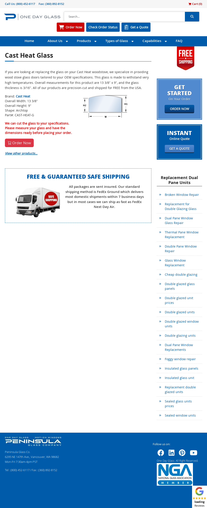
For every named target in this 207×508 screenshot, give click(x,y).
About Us (55, 40)
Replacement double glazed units (180, 389)
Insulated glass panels (181, 368)
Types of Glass (116, 40)
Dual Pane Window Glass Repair (179, 220)
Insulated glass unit (179, 378)
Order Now (74, 27)
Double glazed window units (182, 323)
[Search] (124, 17)
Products (84, 40)
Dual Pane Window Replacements (179, 347)
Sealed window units (180, 415)
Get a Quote (139, 27)
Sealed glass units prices (178, 403)
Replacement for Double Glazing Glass (181, 206)
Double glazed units (180, 312)
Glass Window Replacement (175, 262)
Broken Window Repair (182, 195)
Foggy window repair (180, 359)
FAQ (179, 40)
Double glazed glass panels (180, 286)
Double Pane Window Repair (181, 248)
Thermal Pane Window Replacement (182, 234)
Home (29, 40)
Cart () (195, 4)
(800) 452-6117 (25, 4)
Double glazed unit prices (179, 300)
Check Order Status (102, 27)
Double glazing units (180, 335)
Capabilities (151, 40)
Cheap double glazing (181, 274)
